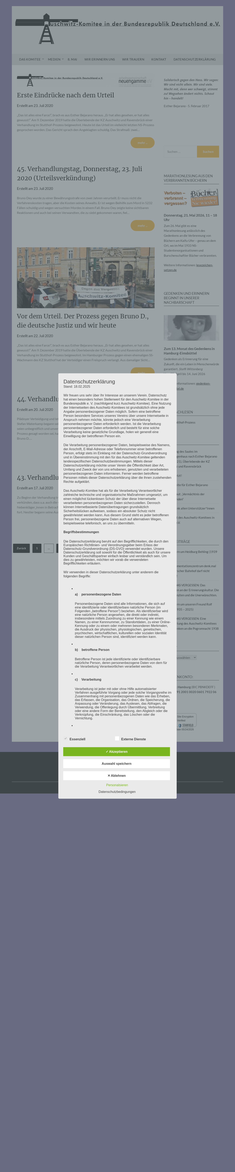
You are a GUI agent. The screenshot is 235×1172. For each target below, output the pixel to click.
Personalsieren (117, 785)
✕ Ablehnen (117, 775)
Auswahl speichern (117, 763)
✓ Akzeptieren (117, 751)
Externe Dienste (130, 738)
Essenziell (74, 738)
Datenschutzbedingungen (117, 791)
